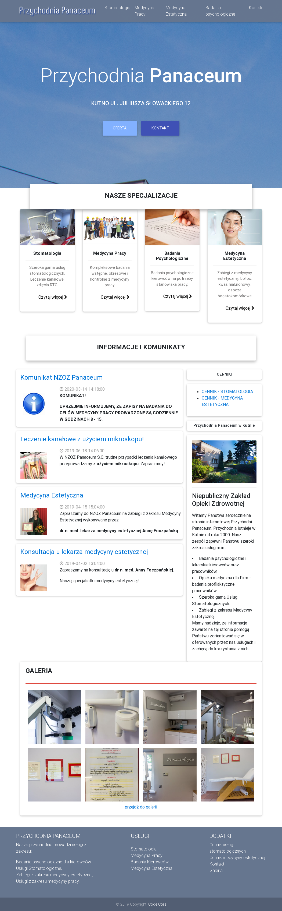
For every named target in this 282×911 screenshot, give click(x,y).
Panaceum (196, 75)
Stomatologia (117, 8)
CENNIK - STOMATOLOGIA (227, 391)
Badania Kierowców (150, 861)
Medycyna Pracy (144, 12)
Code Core (157, 904)
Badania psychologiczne (220, 12)
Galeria (216, 870)
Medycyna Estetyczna (176, 12)
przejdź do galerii (141, 807)
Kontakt (256, 8)
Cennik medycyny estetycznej (237, 857)
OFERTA (119, 128)
